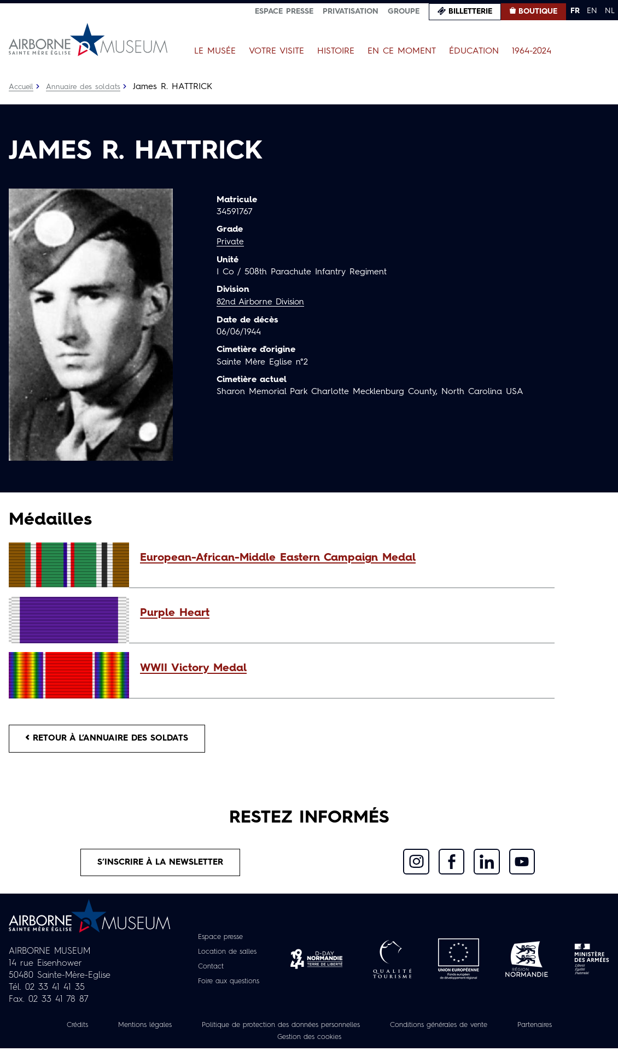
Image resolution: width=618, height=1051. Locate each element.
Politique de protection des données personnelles (277, 1027)
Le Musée (215, 51)
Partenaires (554, 1027)
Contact (208, 969)
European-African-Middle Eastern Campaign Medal (278, 558)
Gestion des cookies (309, 1039)
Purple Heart (174, 613)
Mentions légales (128, 1027)
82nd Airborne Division (263, 301)
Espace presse (284, 11)
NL (610, 11)
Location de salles (227, 954)
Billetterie (470, 11)
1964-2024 (531, 51)
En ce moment (402, 51)
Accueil (21, 87)
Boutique (537, 11)
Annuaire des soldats (85, 87)
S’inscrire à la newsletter (160, 864)
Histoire (335, 51)
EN (592, 11)
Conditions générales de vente (449, 1027)
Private (230, 242)
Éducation (474, 51)
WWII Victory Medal (193, 668)
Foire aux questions (229, 984)
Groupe (403, 11)
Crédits (56, 1027)
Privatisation (350, 11)
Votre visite (276, 51)
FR (575, 11)
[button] (342, 558)
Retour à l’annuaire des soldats (110, 739)
